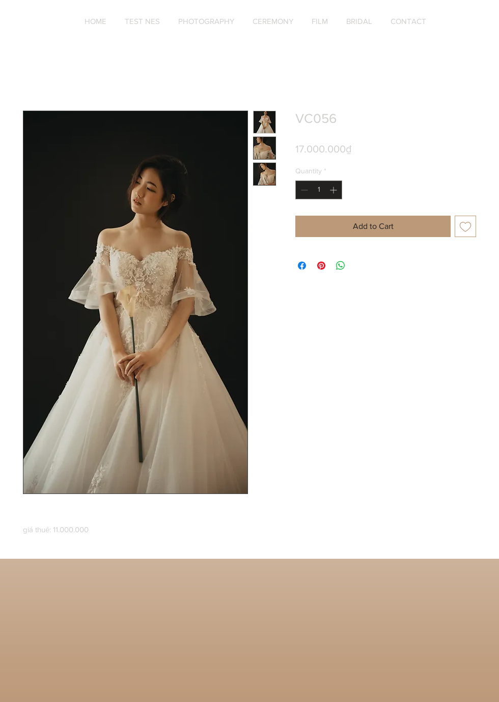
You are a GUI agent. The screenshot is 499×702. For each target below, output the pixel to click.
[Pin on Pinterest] (321, 265)
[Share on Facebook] (302, 265)
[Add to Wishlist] (465, 226)
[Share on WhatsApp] (341, 265)
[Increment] (334, 190)
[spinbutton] (319, 190)
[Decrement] (303, 190)
